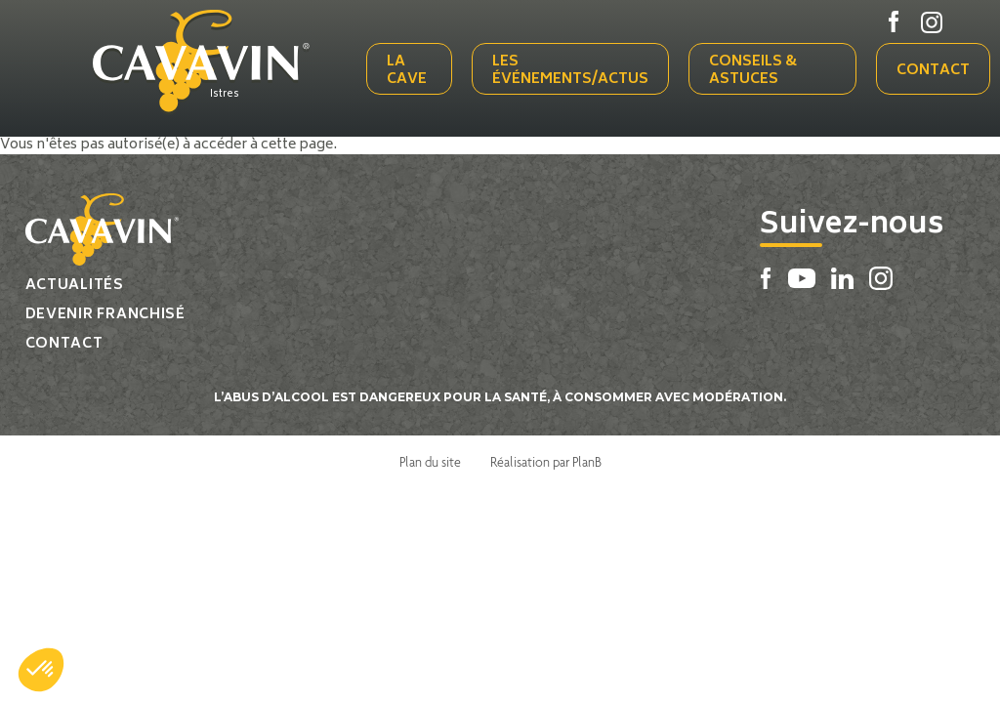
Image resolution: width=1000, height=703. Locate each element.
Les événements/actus (570, 71)
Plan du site (430, 462)
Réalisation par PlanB (546, 462)
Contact (933, 71)
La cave (407, 71)
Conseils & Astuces (753, 71)
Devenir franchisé (105, 315)
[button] (41, 669)
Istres (224, 94)
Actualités (74, 285)
